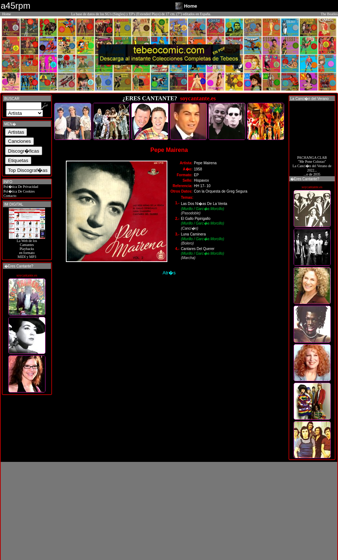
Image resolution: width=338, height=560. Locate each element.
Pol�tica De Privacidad (20, 187)
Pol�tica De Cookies (19, 191)
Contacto (9, 196)
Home (6, 14)
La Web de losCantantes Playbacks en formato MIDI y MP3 (27, 247)
